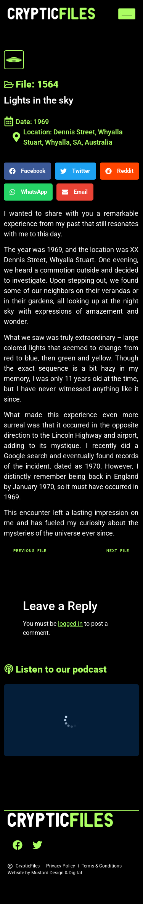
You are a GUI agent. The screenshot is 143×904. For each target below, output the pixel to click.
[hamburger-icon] (126, 13)
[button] (27, 171)
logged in (70, 623)
